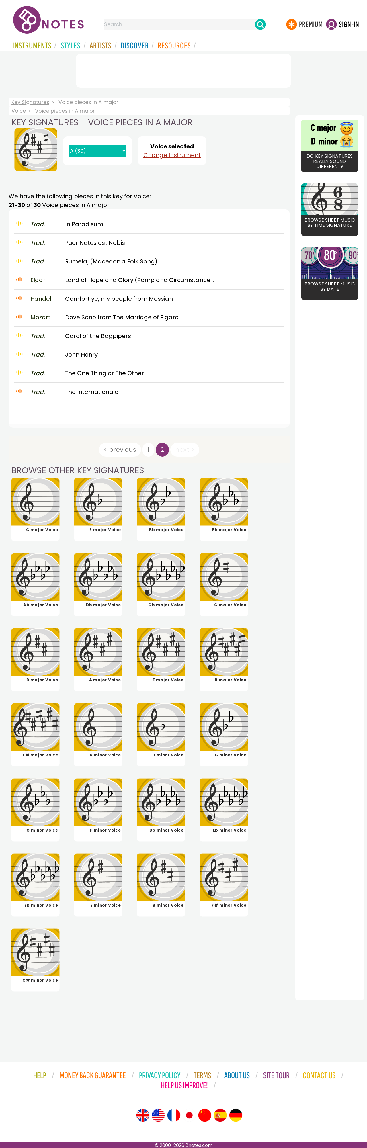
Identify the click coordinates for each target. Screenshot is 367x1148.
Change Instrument (172, 155)
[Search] (260, 24)
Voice (18, 110)
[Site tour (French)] (174, 1115)
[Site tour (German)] (236, 1115)
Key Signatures (30, 102)
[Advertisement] (183, 70)
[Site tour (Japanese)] (189, 1115)
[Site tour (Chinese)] (205, 1115)
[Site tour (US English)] (158, 1115)
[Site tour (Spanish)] (220, 1115)
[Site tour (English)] (143, 1115)
